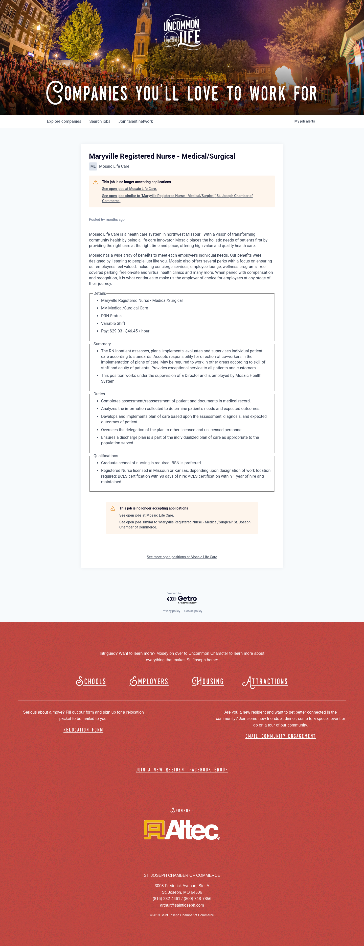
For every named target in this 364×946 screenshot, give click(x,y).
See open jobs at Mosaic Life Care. (129, 189)
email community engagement (280, 736)
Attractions (267, 681)
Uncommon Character (208, 653)
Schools (91, 681)
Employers (149, 681)
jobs (99, 121)
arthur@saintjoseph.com (182, 905)
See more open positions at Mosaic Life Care (182, 557)
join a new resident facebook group (182, 770)
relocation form (83, 730)
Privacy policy (171, 611)
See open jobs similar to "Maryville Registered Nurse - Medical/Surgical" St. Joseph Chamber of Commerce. (177, 198)
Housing (208, 681)
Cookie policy (193, 611)
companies (64, 121)
